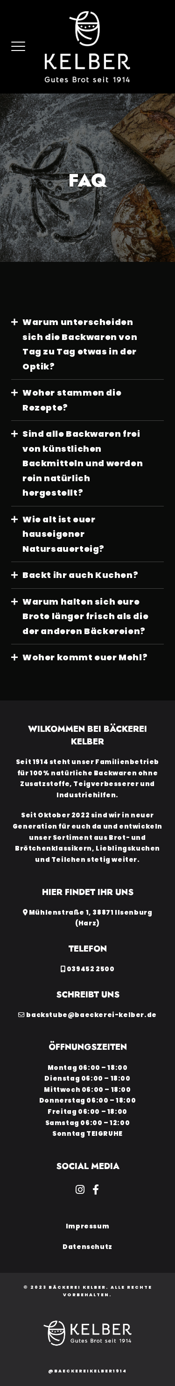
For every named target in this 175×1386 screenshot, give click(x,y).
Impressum (87, 1226)
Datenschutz (87, 1246)
